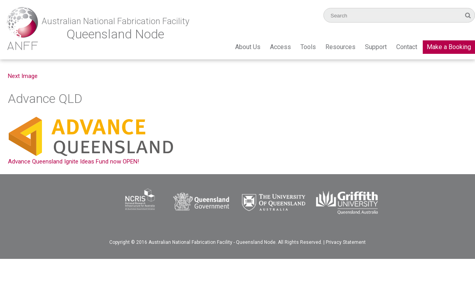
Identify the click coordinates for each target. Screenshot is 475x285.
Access (280, 47)
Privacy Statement (346, 242)
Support (376, 47)
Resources (340, 47)
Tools (308, 47)
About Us (247, 47)
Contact (406, 47)
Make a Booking (449, 47)
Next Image (23, 76)
